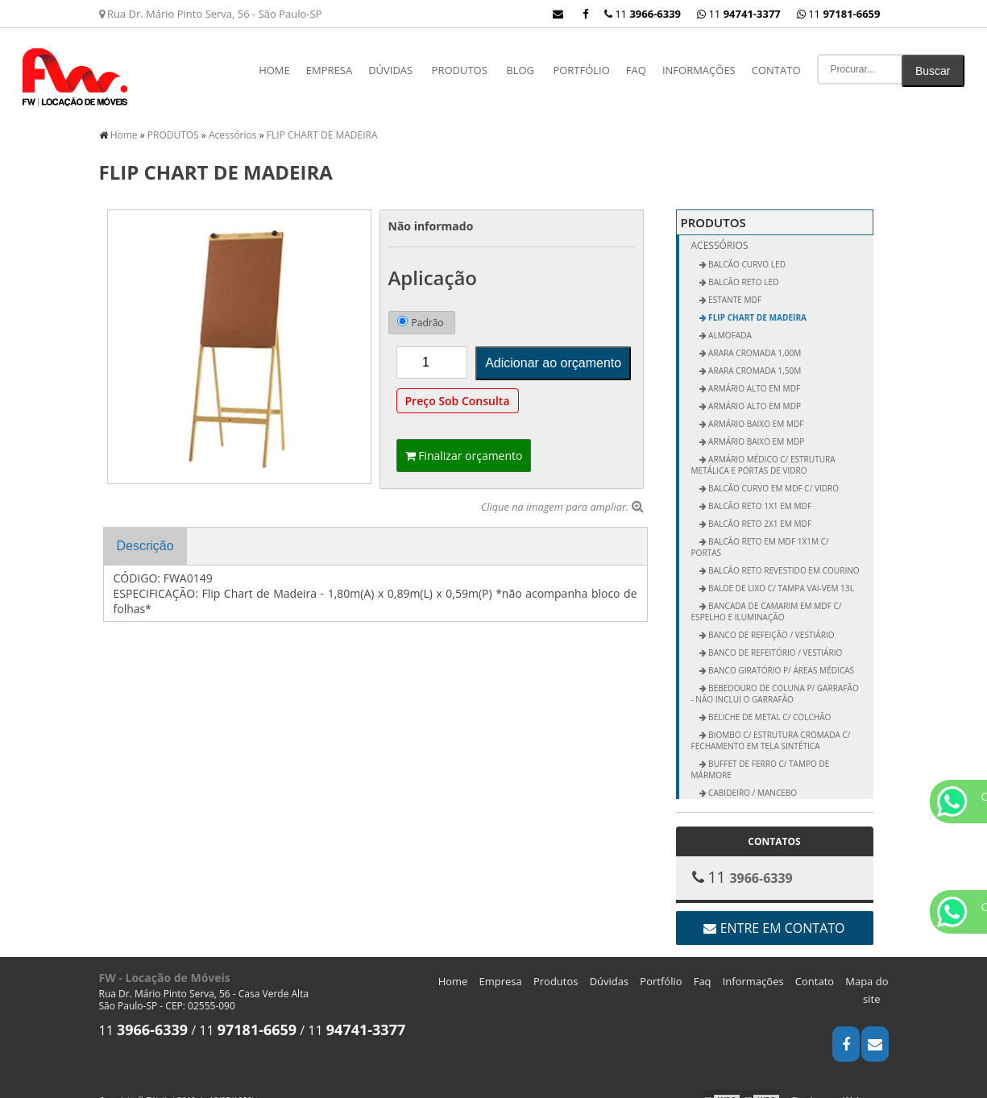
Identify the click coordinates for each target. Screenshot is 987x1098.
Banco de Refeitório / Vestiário (775, 638)
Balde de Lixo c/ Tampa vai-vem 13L (780, 573)
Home (274, 70)
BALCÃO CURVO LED (746, 249)
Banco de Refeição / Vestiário (771, 620)
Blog (520, 70)
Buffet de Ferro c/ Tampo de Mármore (760, 755)
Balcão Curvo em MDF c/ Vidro (773, 473)
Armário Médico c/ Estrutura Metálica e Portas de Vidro (763, 450)
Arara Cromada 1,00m (754, 338)
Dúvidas (390, 70)
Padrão (420, 308)
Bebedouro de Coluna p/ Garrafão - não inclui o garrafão (775, 679)
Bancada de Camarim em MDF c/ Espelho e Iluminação (766, 597)
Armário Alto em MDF (754, 373)
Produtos (556, 966)
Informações (699, 70)
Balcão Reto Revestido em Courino (783, 555)
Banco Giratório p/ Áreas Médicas (781, 655)
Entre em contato (773, 913)
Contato (776, 70)
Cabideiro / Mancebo (752, 778)
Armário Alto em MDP (754, 391)
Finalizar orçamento (464, 441)
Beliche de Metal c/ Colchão (769, 702)
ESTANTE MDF (734, 285)
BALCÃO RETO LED (743, 267)
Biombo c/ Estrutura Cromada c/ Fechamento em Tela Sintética (771, 726)
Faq (636, 70)
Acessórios (720, 231)
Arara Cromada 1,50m (754, 356)
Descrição (145, 531)
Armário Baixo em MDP (756, 427)
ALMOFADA (729, 320)
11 (839, 13)
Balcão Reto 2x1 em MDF (759, 509)
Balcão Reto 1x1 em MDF (759, 491)
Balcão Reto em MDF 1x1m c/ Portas (760, 532)
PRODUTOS (459, 70)
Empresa (329, 70)
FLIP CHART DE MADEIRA (757, 303)
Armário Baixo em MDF (755, 409)
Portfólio (581, 70)
